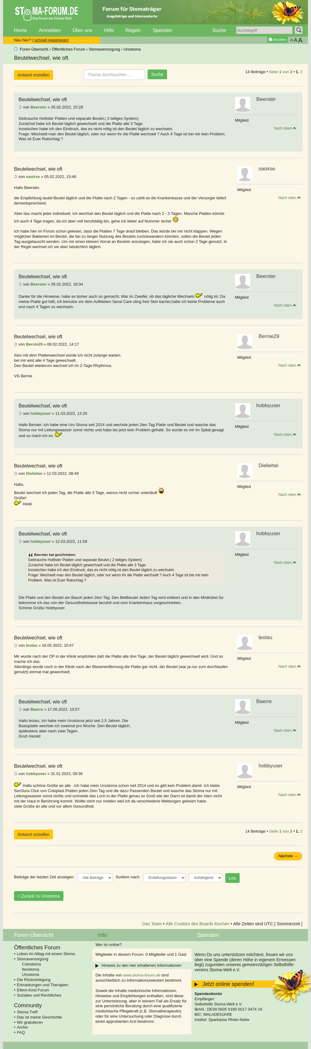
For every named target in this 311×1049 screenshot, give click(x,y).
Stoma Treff (27, 1012)
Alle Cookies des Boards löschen (198, 923)
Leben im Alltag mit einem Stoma (46, 953)
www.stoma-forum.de (141, 975)
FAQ (21, 1032)
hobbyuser (40, 413)
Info (102, 935)
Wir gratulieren (30, 1022)
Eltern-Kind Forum (33, 990)
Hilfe (109, 30)
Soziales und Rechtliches (39, 995)
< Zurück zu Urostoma (39, 896)
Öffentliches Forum (68, 49)
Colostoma (31, 964)
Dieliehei (34, 473)
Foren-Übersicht (34, 49)
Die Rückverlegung (34, 979)
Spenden (162, 30)
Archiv (22, 1027)
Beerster (38, 107)
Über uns (82, 30)
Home (20, 30)
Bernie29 (34, 344)
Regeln (133, 30)
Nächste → (288, 856)
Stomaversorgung (104, 49)
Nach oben (285, 128)
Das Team (152, 923)
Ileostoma (30, 969)
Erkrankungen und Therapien (42, 985)
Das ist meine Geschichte (39, 1017)
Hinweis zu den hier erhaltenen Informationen (141, 965)
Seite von (280, 71)
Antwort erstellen (33, 75)
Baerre (36, 709)
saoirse (33, 176)
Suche (219, 30)
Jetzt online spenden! (228, 984)
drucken (277, 39)
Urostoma (132, 49)
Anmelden (50, 30)
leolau (32, 645)
